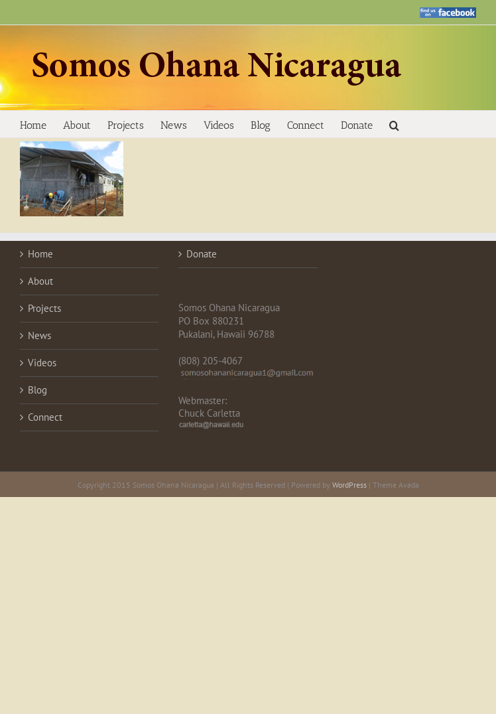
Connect (45, 417)
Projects (44, 308)
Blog (37, 390)
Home (40, 254)
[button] (394, 124)
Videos (42, 362)
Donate (201, 254)
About (40, 281)
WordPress (349, 485)
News (39, 335)
